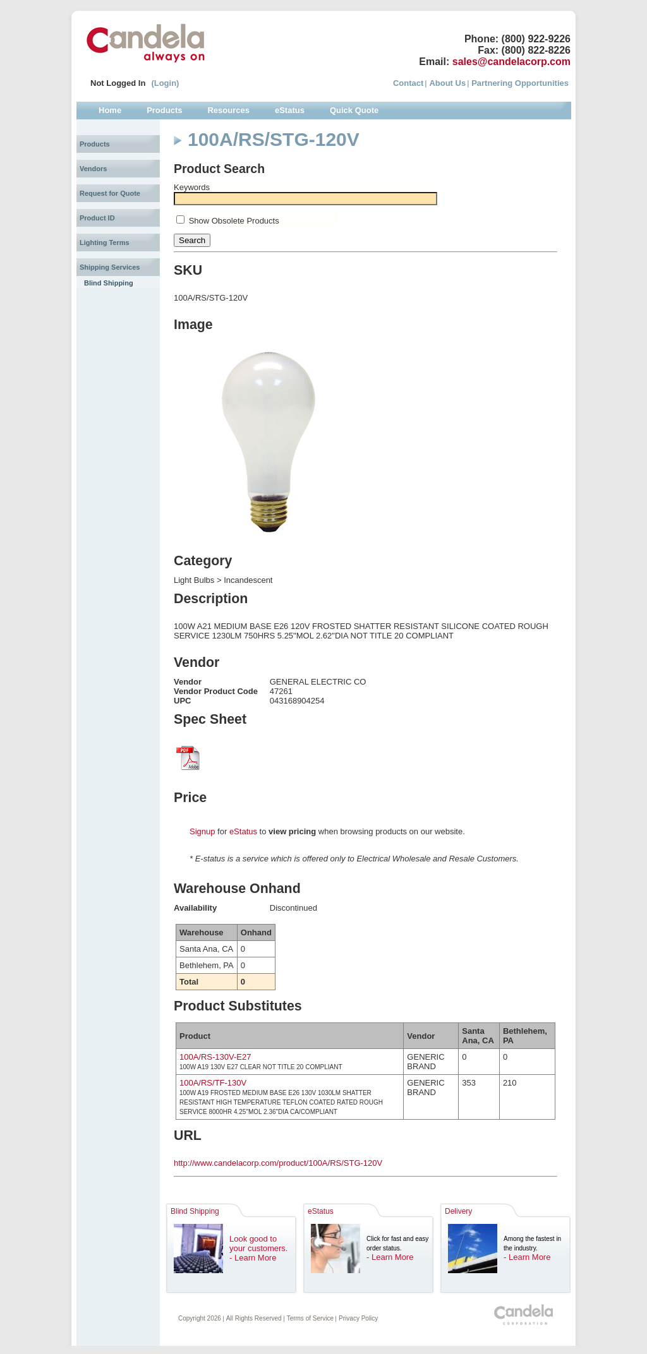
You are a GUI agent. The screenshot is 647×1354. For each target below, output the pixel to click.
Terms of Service (310, 1318)
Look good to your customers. (258, 1243)
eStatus (243, 831)
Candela (146, 43)
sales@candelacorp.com (511, 61)
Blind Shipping (108, 283)
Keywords (192, 187)
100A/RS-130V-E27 (215, 1057)
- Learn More (252, 1257)
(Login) (165, 83)
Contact (408, 83)
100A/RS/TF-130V (212, 1082)
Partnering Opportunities (520, 83)
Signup (202, 831)
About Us (447, 83)
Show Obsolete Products (234, 220)
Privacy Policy (358, 1318)
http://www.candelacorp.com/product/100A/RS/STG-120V (278, 1163)
